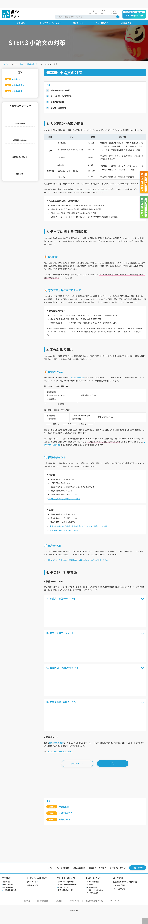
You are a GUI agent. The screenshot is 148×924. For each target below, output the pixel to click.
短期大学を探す (8, 916)
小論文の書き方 (66, 844)
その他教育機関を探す (10, 922)
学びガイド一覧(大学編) (66, 913)
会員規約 (90, 916)
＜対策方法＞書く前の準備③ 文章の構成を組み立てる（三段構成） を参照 (82, 550)
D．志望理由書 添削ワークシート (96, 731)
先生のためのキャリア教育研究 (125, 913)
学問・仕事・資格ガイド (66, 910)
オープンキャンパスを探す (37, 910)
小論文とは (64, 837)
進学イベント (32, 913)
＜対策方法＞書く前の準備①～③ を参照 (67, 521)
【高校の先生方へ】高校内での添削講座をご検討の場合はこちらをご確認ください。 (82, 585)
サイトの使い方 (119, 921)
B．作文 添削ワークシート (96, 660)
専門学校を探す (8, 919)
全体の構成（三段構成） (81, 463)
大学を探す (6, 913)
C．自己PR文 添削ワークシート (96, 696)
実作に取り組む (57, 93)
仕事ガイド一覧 (63, 919)
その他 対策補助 (58, 99)
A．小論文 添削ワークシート (96, 625)
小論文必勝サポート (33, 56)
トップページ (6, 56)
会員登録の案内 (92, 919)
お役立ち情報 (19, 56)
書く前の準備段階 (82, 392)
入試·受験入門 (32, 917)
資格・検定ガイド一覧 (65, 922)
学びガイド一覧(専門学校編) (67, 916)
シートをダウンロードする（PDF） (61, 782)
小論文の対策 (65, 850)
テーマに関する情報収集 (61, 88)
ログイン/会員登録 (93, 913)
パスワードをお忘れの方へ (95, 922)
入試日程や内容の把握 (60, 82)
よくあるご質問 (119, 917)
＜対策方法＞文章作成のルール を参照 (66, 554)
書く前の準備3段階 (58, 772)
